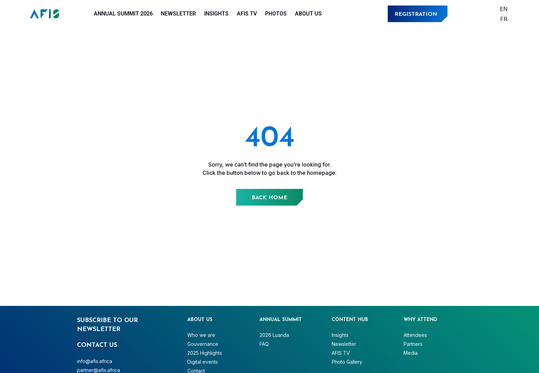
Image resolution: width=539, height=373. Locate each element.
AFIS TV (247, 13)
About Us (308, 13)
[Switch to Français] (504, 19)
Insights (216, 13)
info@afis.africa (94, 361)
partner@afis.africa (98, 370)
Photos (276, 13)
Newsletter (178, 13)
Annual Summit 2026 (123, 13)
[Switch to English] (503, 9)
